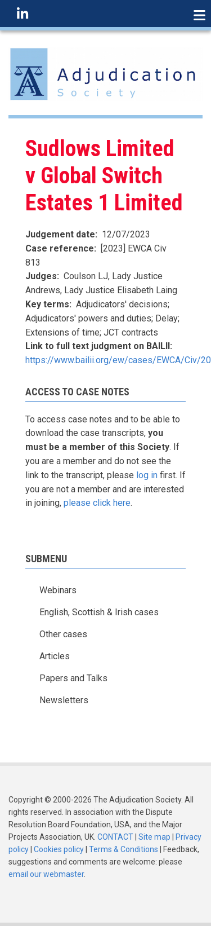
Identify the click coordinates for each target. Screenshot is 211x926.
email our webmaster (46, 874)
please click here (97, 502)
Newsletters (63, 700)
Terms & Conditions (123, 849)
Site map (154, 836)
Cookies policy (59, 849)
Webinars (58, 590)
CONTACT (115, 836)
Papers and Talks (73, 678)
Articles (54, 656)
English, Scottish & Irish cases (99, 612)
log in (147, 475)
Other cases (63, 634)
